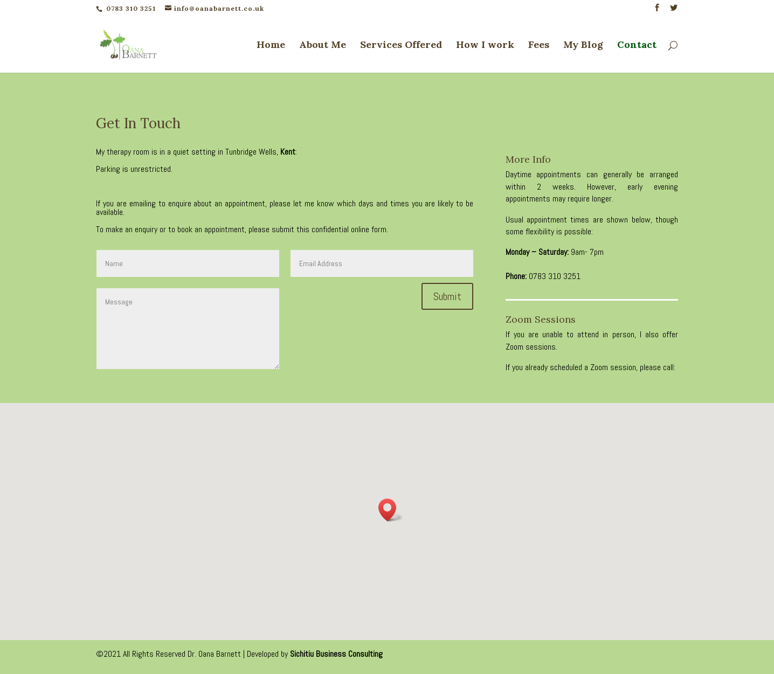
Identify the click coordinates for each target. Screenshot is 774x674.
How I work (485, 46)
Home (271, 46)
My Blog (583, 46)
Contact (636, 46)
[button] (390, 510)
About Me (322, 46)
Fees (538, 46)
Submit (447, 296)
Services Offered (401, 46)
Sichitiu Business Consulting (336, 653)
